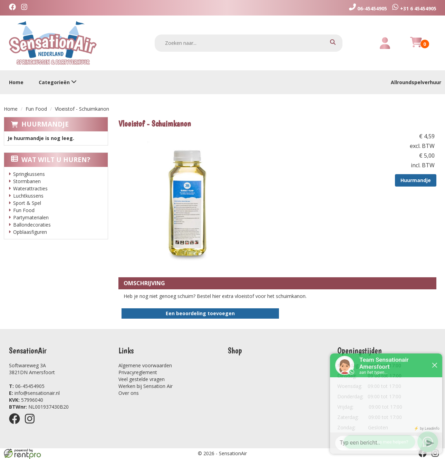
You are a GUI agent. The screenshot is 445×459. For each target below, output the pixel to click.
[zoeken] (333, 43)
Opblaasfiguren (30, 232)
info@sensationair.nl (34, 393)
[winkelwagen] (416, 46)
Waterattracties (30, 188)
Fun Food (36, 109)
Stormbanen (27, 181)
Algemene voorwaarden (145, 365)
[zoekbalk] (248, 43)
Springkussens (29, 174)
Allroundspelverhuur (416, 82)
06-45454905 (27, 386)
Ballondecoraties (32, 224)
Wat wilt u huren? (50, 159)
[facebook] (14, 7)
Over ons (128, 393)
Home (16, 82)
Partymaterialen (31, 217)
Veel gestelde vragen (141, 379)
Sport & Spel (27, 203)
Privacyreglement (137, 372)
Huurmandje (45, 124)
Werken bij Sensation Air (145, 386)
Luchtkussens (28, 195)
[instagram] (26, 7)
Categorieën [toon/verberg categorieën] (58, 82)
